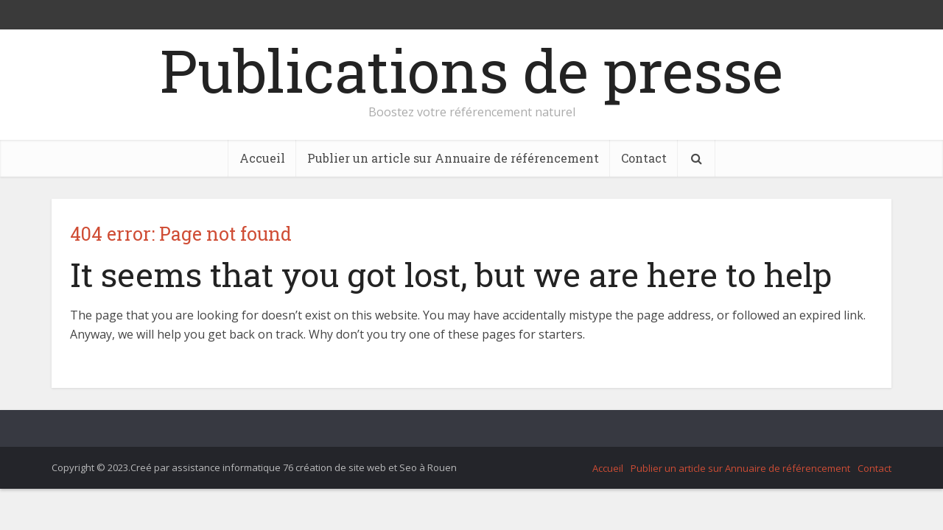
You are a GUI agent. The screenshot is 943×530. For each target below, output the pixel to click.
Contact (644, 158)
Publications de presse (471, 69)
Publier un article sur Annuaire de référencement (453, 158)
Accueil (262, 158)
